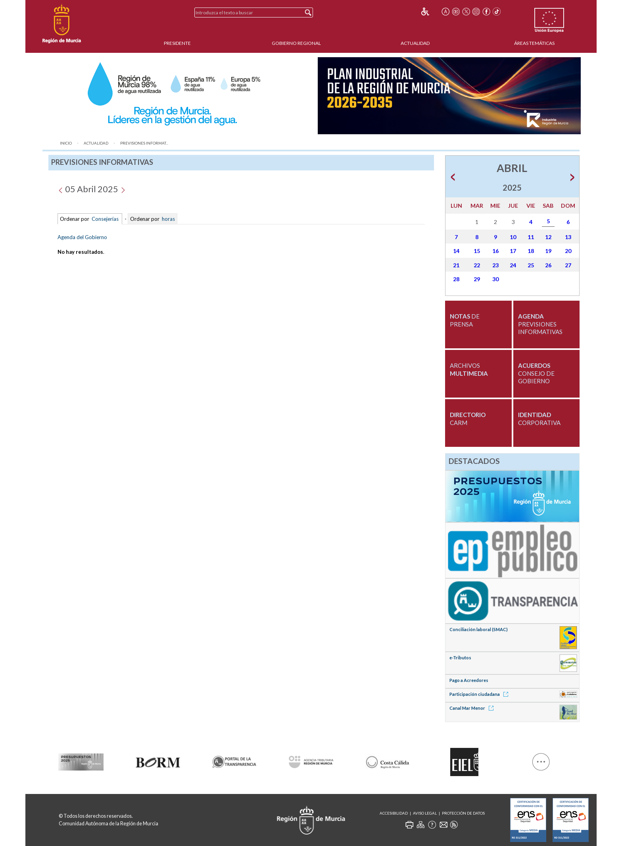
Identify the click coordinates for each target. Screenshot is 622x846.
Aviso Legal (425, 813)
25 (531, 265)
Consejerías (105, 219)
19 (548, 250)
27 (568, 265)
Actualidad (415, 43)
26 (548, 265)
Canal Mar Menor (472, 708)
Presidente (177, 43)
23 (495, 265)
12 (548, 237)
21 (456, 265)
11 (531, 237)
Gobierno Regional (296, 43)
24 (513, 265)
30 (495, 279)
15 (477, 250)
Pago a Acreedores (468, 680)
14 (456, 250)
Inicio (66, 143)
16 (495, 250)
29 (477, 279)
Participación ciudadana (480, 694)
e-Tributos (460, 657)
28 (456, 279)
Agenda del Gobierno (82, 237)
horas (168, 219)
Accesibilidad (394, 813)
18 (531, 250)
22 (477, 265)
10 (513, 237)
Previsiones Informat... (144, 143)
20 (568, 250)
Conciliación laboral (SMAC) (478, 629)
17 (513, 250)
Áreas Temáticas (534, 43)
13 (568, 237)
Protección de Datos (463, 813)
